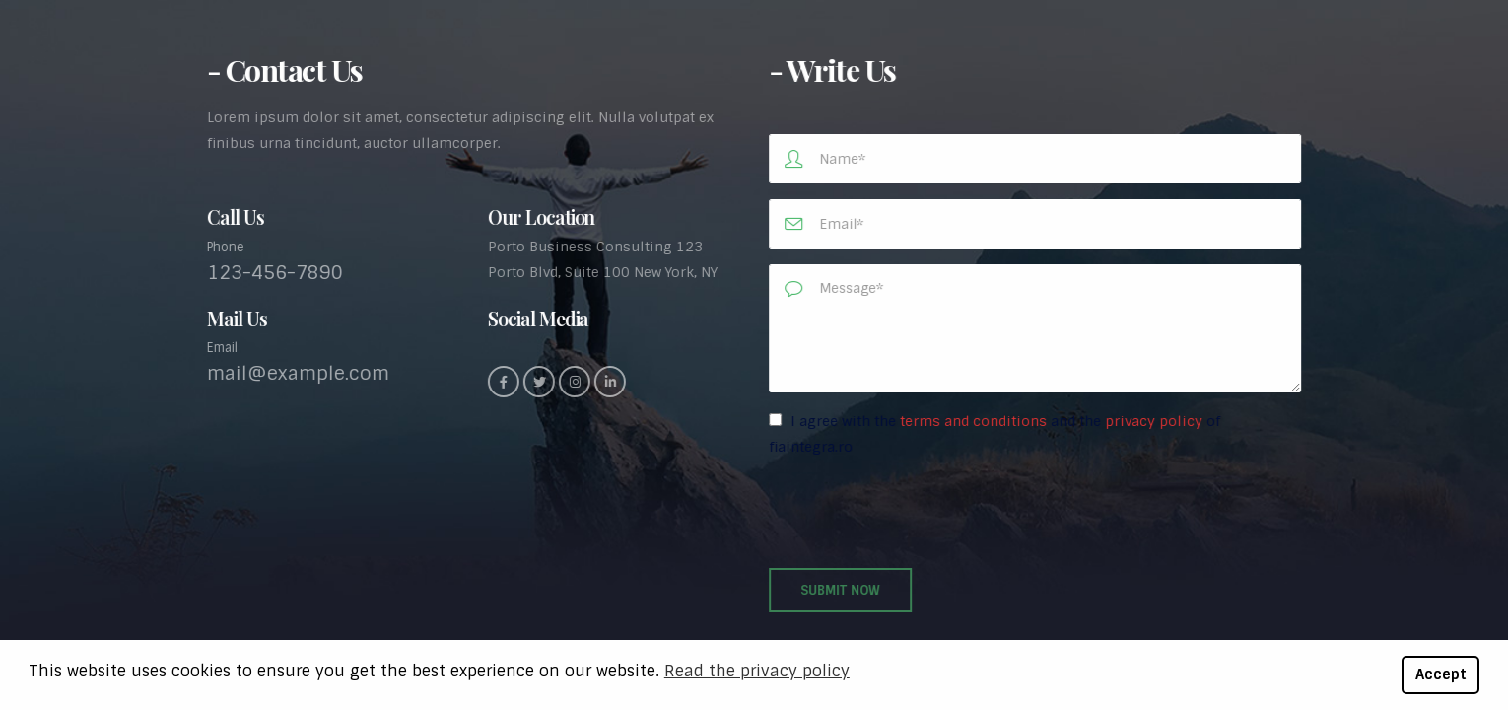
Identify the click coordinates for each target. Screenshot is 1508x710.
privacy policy (1155, 421)
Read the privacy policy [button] (757, 671)
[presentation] (920, 513)
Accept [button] (1441, 674)
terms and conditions (975, 421)
